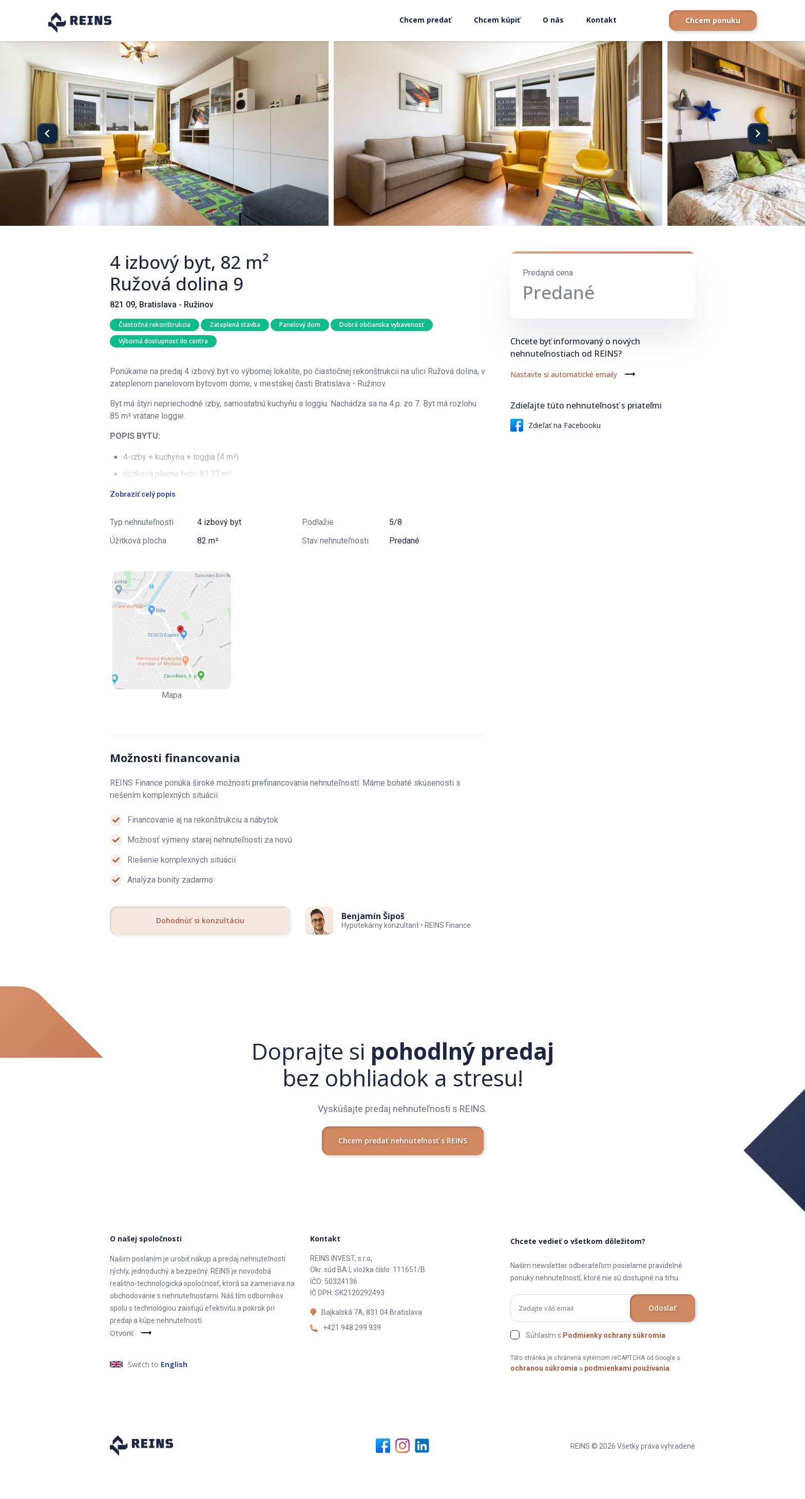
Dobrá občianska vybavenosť (384, 324)
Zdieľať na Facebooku (555, 425)
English (174, 1397)
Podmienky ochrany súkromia (614, 1368)
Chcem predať (425, 20)
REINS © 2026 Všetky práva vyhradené (632, 1479)
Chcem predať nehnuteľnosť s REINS (402, 1174)
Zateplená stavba (235, 324)
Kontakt (601, 20)
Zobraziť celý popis (143, 527)
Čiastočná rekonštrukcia (154, 324)
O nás (553, 20)
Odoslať (662, 1341)
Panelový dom (301, 324)
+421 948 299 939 (352, 1360)
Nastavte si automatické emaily (563, 374)
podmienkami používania (626, 1401)
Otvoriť (121, 1366)
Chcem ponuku (712, 20)
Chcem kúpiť (497, 20)
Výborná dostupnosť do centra (163, 342)
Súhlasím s (595, 1368)
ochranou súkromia (544, 1401)
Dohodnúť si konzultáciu (200, 953)
